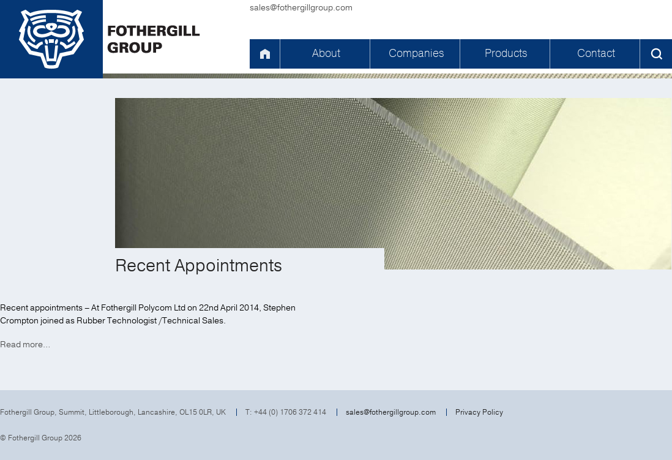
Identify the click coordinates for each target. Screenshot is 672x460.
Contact (596, 53)
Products (506, 53)
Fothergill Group (107, 39)
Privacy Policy (479, 412)
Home (264, 54)
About (326, 53)
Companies (416, 53)
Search (656, 54)
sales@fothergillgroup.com (301, 7)
